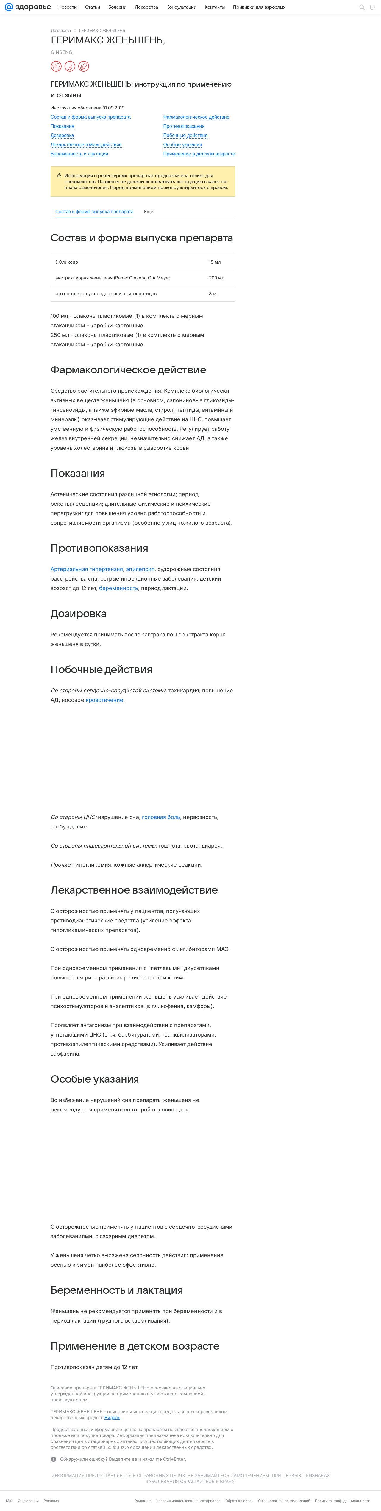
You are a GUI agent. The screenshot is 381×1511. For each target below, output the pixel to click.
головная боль (161, 817)
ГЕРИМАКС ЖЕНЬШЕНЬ (102, 30)
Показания (62, 126)
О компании (28, 1501)
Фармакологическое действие (196, 117)
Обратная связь (239, 1501)
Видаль (112, 1417)
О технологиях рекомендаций (284, 1501)
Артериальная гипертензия (87, 569)
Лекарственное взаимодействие (86, 144)
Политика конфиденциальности (342, 1501)
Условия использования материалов (188, 1501)
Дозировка (62, 135)
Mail (9, 1501)
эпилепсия (140, 569)
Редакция (143, 1501)
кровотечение (105, 700)
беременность (118, 588)
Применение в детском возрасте (199, 153)
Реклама (51, 1501)
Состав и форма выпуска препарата (91, 117)
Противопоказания (183, 126)
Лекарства (61, 30)
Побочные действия (185, 135)
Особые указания (182, 144)
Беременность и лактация (79, 153)
